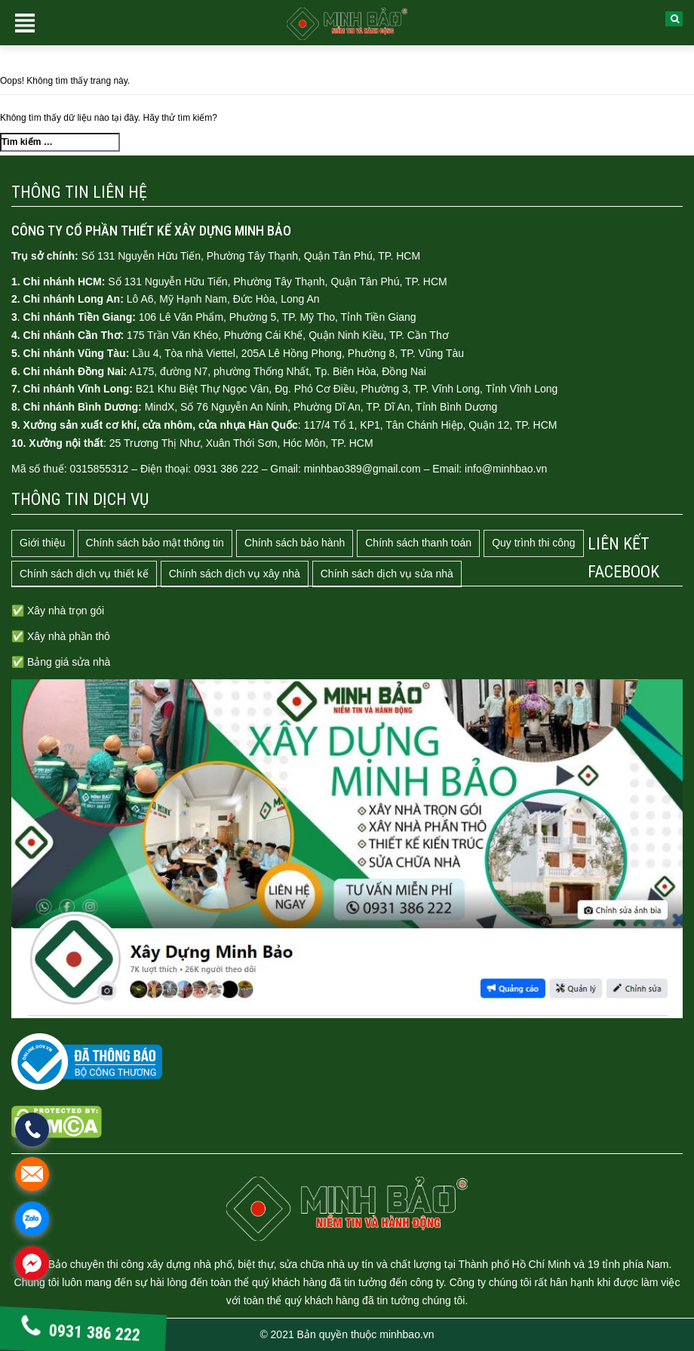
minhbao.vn (406, 1334)
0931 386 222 (81, 1332)
